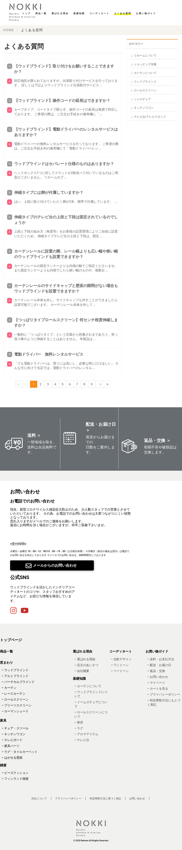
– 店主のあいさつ (86, 665)
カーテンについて (145, 73)
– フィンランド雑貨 (15, 779)
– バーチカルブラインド (18, 682)
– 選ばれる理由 (84, 659)
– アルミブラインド (15, 676)
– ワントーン (120, 665)
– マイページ (156, 683)
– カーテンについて (87, 686)
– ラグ (78, 728)
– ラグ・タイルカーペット (20, 752)
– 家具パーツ (10, 746)
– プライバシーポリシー (163, 694)
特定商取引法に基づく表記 (105, 798)
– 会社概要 (81, 671)
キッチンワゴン (144, 107)
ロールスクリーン (145, 90)
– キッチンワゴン (13, 734)
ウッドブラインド (145, 81)
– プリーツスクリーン (17, 705)
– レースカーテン (13, 694)
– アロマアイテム (86, 734)
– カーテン (9, 688)
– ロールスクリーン (15, 700)
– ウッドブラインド (15, 670)
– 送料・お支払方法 (160, 659)
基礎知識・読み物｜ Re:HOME (26, 12)
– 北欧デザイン (121, 659)
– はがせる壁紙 (12, 757)
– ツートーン (120, 671)
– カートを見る (157, 688)
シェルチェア (142, 99)
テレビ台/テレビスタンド (150, 116)
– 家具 (78, 722)
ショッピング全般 (145, 64)
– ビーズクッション (15, 773)
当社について (39, 798)
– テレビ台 (81, 740)
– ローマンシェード (15, 711)
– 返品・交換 (156, 671)
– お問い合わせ (157, 677)
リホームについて (145, 55)
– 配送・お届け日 (159, 665)
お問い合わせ (137, 798)
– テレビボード (12, 740)
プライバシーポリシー (68, 798)
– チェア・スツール (15, 728)
